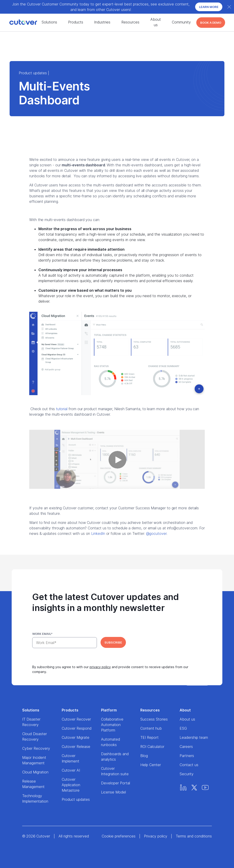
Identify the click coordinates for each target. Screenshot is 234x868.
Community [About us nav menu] (181, 22)
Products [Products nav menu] (75, 22)
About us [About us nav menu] (155, 22)
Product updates (33, 73)
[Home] (15, 22)
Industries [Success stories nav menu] (102, 22)
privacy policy (100, 667)
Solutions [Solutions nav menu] (49, 22)
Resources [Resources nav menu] (130, 22)
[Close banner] (229, 7)
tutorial (61, 409)
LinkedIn (98, 533)
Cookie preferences (119, 836)
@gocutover (156, 533)
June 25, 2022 (63, 73)
